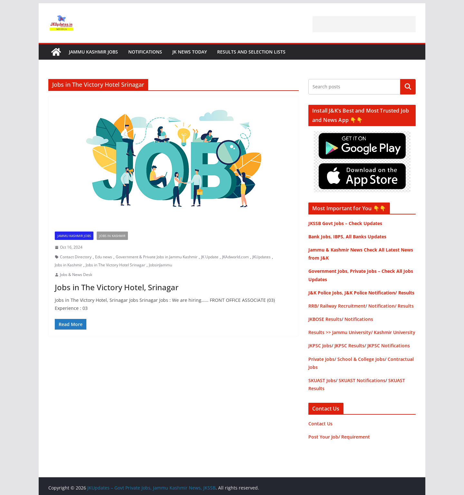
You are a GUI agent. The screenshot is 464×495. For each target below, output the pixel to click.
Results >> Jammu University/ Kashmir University (361, 332)
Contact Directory (76, 257)
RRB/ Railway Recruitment (336, 306)
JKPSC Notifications (388, 345)
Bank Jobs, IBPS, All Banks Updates (347, 236)
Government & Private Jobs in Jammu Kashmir (157, 257)
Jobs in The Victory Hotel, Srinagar (117, 287)
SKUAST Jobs (322, 380)
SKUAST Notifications (362, 380)
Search (408, 86)
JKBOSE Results (325, 319)
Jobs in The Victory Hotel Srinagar (115, 265)
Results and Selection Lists (251, 52)
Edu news (103, 257)
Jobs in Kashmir (112, 235)
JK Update (209, 257)
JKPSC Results (349, 345)
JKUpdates (261, 257)
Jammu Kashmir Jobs (93, 52)
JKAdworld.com (235, 257)
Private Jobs (321, 359)
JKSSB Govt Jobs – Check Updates (345, 223)
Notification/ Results (391, 306)
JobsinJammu (160, 265)
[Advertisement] (364, 24)
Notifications (145, 52)
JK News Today (189, 52)
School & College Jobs (361, 359)
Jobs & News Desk (76, 274)
